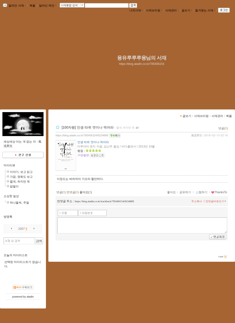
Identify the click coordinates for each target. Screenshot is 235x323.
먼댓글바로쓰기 (216, 201)
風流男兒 (196, 135)
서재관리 (172, 10)
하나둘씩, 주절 (19, 202)
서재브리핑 (154, 10)
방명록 (8, 216)
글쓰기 (187, 10)
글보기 (187, 116)
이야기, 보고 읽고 (21, 172)
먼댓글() (72, 192)
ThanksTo (219, 192)
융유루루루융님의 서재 (141, 58)
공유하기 (185, 192)
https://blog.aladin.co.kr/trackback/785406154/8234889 (104, 201)
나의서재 (136, 10)
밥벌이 (14, 186)
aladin (30, 296)
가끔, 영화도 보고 (21, 176)
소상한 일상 (11, 196)
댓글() (223, 128)
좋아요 (171, 192)
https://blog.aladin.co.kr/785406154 (141, 64)
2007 (21, 229)
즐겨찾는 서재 (205, 10)
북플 (32, 5)
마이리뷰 (9, 165)
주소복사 (196, 201)
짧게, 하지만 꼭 (125, 127)
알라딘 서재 (17, 5)
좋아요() (86, 192)
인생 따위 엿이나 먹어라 (93, 142)
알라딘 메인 (47, 5)
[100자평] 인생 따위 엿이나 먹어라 (88, 127)
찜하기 (201, 192)
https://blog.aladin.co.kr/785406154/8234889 (82, 135)
